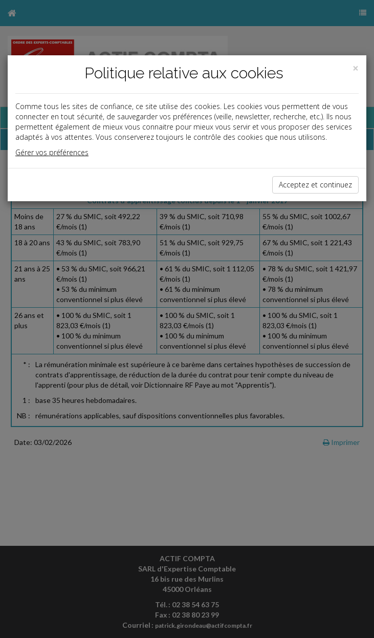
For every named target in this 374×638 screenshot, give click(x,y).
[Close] (356, 68)
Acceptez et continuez (315, 184)
